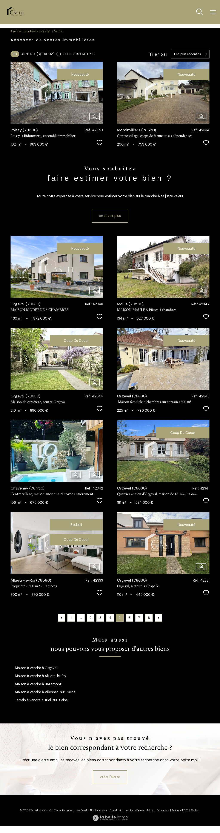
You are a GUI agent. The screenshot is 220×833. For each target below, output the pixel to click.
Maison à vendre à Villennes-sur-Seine (45, 692)
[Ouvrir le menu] (213, 12)
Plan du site (116, 810)
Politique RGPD (180, 810)
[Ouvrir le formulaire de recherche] (199, 12)
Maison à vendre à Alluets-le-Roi (40, 676)
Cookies (195, 810)
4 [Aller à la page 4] (110, 618)
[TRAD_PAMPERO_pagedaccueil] (16, 14)
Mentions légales (135, 810)
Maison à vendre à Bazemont (38, 684)
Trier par (158, 54)
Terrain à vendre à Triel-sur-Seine (41, 700)
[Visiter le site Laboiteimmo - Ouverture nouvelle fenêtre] (110, 819)
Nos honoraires (98, 810)
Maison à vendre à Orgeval (36, 668)
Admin (150, 810)
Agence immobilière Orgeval (30, 31)
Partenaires (163, 810)
